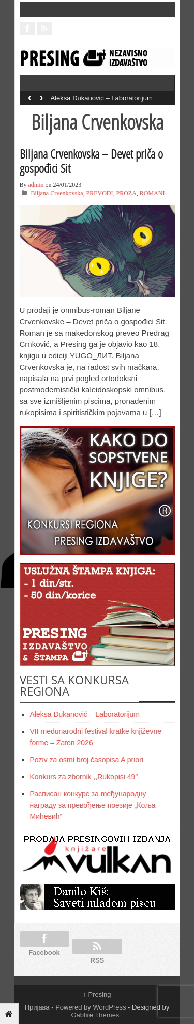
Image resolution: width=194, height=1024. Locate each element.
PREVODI (99, 193)
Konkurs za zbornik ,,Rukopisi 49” (84, 777)
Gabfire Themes (95, 1015)
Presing (97, 994)
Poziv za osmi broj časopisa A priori (86, 759)
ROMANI (152, 193)
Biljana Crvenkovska (57, 193)
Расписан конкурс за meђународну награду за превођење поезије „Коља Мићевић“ (93, 805)
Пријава (37, 1007)
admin (36, 184)
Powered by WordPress (90, 1007)
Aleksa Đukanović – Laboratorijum (102, 98)
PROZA (126, 193)
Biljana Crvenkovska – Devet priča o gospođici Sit (91, 161)
